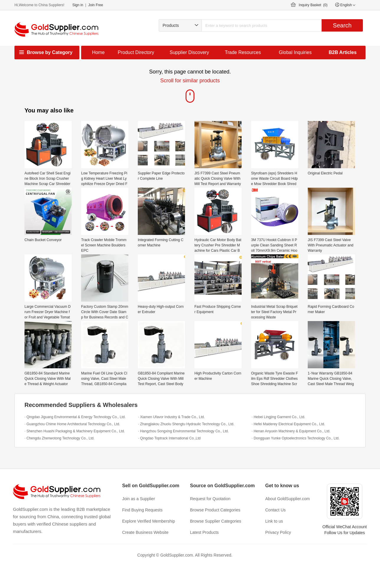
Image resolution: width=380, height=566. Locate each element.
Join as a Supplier (138, 498)
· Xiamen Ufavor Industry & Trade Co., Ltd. (171, 417)
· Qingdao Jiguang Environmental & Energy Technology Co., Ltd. (75, 417)
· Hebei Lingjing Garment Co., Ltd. (278, 417)
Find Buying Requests (142, 510)
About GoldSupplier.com (287, 498)
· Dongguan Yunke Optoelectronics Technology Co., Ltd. (296, 438)
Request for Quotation (210, 498)
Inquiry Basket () (313, 5)
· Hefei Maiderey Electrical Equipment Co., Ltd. (288, 424)
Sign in (77, 5)
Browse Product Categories (215, 510)
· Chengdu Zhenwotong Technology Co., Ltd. (59, 438)
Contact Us (275, 510)
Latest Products (204, 532)
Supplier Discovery (189, 52)
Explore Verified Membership (148, 521)
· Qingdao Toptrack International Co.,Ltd (169, 438)
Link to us (274, 521)
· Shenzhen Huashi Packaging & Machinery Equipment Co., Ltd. (74, 431)
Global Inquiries (295, 52)
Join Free (95, 5)
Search (342, 25)
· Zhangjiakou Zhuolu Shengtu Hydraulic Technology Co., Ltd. (186, 424)
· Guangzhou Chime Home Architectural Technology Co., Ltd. (72, 424)
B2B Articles (343, 52)
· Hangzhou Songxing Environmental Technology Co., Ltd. (183, 431)
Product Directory (136, 52)
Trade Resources (243, 52)
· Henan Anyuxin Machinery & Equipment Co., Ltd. (291, 431)
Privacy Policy (278, 532)
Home (98, 52)
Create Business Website (145, 532)
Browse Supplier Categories (215, 521)
